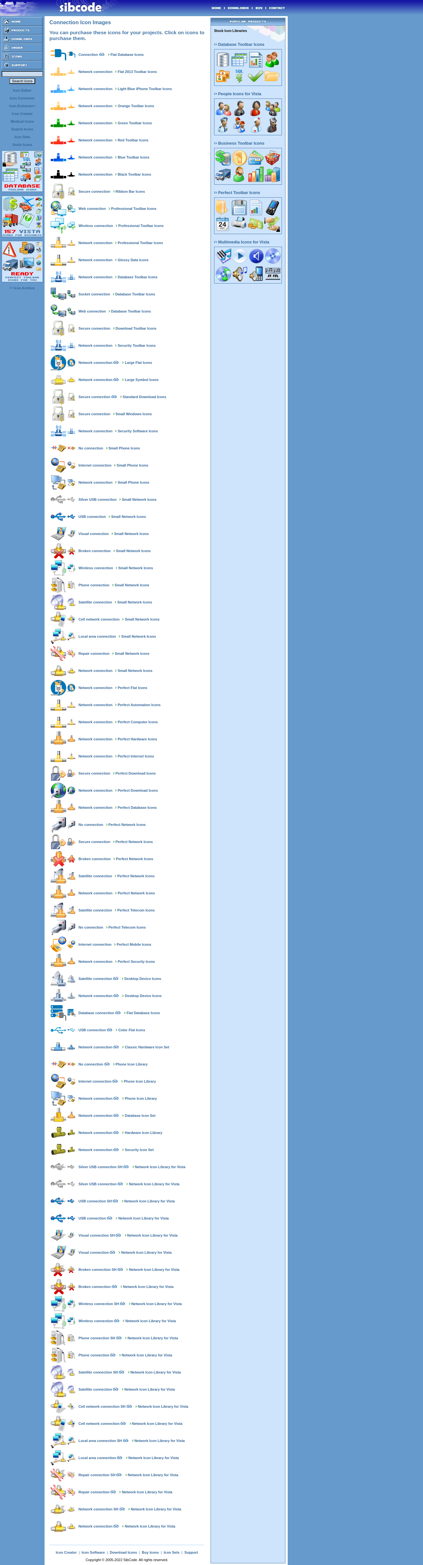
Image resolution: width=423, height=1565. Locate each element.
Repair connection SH (96, 1475)
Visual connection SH (96, 1235)
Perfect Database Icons (137, 807)
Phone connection (93, 585)
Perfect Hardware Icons (137, 739)
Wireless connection (95, 226)
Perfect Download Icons (136, 773)
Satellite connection (95, 602)
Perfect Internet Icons (136, 756)
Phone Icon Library (132, 1064)
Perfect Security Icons (136, 961)
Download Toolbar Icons (136, 328)
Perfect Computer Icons (138, 722)
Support (191, 1552)
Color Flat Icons (131, 1030)
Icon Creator (22, 114)
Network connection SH (98, 1509)
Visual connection (93, 534)
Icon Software (93, 1552)
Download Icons (123, 1552)
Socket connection (94, 294)
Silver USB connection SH (100, 1167)
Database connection (96, 1013)
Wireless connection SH (98, 1304)
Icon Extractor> (22, 106)
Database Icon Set (140, 1115)
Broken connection (94, 551)
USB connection (92, 517)
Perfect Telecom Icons (136, 910)
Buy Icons (150, 1552)
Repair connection (93, 653)
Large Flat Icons (138, 363)
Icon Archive (22, 288)
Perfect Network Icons (127, 825)
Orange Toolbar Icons (136, 106)
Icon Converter (22, 98)
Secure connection (94, 191)
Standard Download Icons (144, 397)
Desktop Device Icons (142, 979)
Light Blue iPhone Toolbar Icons (145, 89)
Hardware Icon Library (143, 1133)
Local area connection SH (100, 1441)
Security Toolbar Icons (137, 345)
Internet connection (94, 465)
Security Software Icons (138, 431)
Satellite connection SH (98, 1372)
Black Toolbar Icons (134, 174)
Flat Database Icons (127, 55)
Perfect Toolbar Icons (237, 192)
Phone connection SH (96, 1338)
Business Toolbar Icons (239, 143)
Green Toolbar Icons (135, 123)
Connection (88, 55)
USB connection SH (95, 1201)
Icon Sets (22, 137)
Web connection (92, 209)
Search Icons (22, 129)
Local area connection (97, 636)
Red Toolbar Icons (133, 140)
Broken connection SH (97, 1270)
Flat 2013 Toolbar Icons (137, 72)
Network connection (95, 72)
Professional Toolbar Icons (133, 209)
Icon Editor (22, 90)
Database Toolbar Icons (137, 277)
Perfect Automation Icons (139, 705)
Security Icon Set (139, 1150)
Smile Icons (22, 145)
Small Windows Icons (134, 414)
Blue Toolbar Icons (133, 157)
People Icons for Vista (237, 93)
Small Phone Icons (124, 448)
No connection (90, 448)
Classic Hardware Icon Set (147, 1047)
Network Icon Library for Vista (160, 1167)
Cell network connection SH (101, 1406)
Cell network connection (98, 619)
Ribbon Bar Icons (130, 191)
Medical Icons (22, 121)
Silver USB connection (97, 499)
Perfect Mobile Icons (134, 944)
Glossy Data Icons (133, 260)
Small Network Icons (139, 499)
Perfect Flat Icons (132, 688)
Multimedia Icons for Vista (241, 242)
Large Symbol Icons (142, 380)
